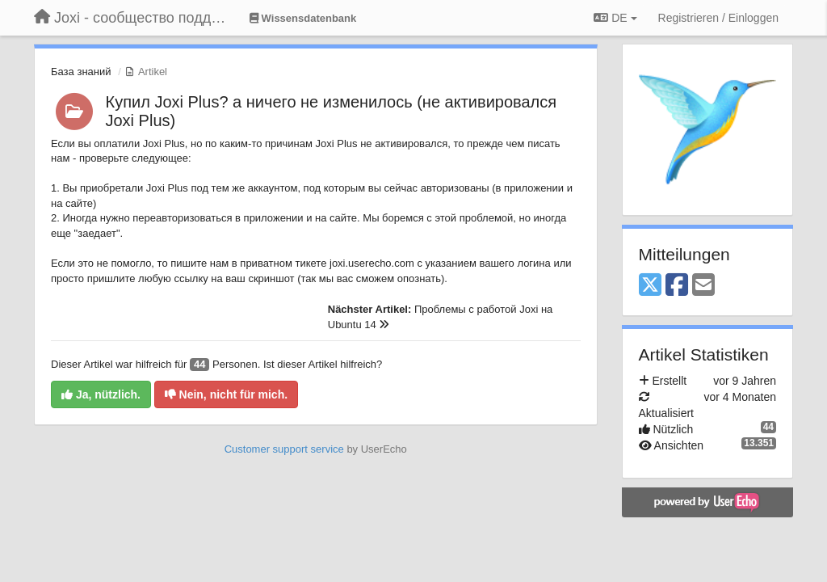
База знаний (81, 71)
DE (615, 17)
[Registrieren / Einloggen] (718, 18)
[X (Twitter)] (650, 286)
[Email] (703, 286)
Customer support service (284, 449)
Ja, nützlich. (101, 394)
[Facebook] (676, 286)
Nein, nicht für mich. (226, 394)
